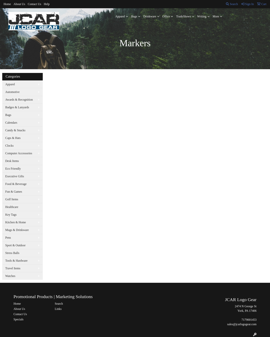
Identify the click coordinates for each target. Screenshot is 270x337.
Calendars (11, 122)
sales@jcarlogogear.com (241, 324)
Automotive (12, 92)
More (216, 16)
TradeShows (183, 16)
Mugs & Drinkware (17, 230)
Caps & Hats (13, 138)
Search (232, 4)
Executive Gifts (14, 176)
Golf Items (11, 199)
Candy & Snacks (15, 130)
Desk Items (12, 161)
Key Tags (10, 214)
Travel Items (12, 268)
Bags (134, 16)
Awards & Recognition (19, 99)
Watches (10, 276)
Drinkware (149, 16)
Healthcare (11, 207)
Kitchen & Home (15, 222)
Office (166, 16)
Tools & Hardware (16, 260)
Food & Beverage (16, 184)
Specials (18, 319)
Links (58, 308)
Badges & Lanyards (17, 107)
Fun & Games (13, 191)
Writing (201, 16)
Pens (8, 237)
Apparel (120, 16)
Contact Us (34, 4)
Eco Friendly (13, 168)
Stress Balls (12, 253)
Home (7, 4)
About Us (19, 4)
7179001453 (249, 319)
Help (47, 4)
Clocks (9, 145)
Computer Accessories (18, 153)
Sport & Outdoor (15, 245)
